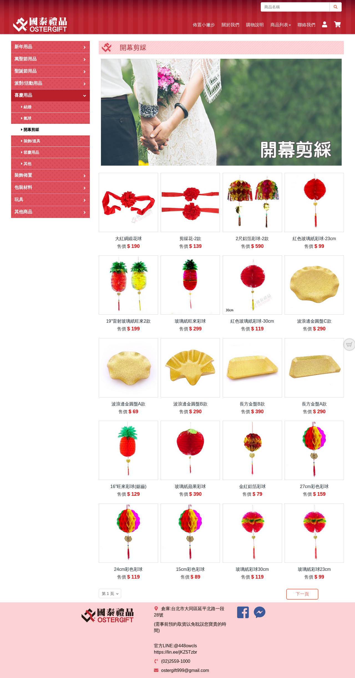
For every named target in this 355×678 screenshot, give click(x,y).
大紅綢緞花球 (128, 238)
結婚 (26, 107)
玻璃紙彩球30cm (252, 569)
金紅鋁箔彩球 (252, 486)
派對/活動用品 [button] (50, 83)
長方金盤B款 (252, 404)
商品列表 (280, 24)
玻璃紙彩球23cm (314, 569)
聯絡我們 (306, 24)
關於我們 (230, 24)
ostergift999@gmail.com (185, 670)
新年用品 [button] (50, 47)
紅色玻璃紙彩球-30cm (252, 321)
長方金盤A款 (314, 404)
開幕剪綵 (30, 129)
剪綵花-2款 (190, 238)
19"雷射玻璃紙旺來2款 (128, 321)
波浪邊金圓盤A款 (128, 404)
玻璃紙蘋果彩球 (190, 486)
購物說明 (255, 24)
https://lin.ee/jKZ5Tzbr (175, 652)
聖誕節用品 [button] (50, 71)
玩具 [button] (50, 199)
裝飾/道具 (30, 141)
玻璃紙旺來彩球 (190, 321)
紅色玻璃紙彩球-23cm (314, 238)
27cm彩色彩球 (314, 486)
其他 (26, 163)
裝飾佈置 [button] (50, 175)
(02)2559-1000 (175, 661)
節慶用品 (30, 152)
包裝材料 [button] (50, 187)
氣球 (26, 118)
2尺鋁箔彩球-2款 (252, 238)
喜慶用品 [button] (50, 95)
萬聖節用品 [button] (50, 59)
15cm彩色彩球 (190, 569)
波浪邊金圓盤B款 (190, 404)
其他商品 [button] (50, 212)
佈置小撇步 (204, 24)
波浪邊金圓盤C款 (314, 321)
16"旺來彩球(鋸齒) (128, 486)
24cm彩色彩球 (128, 569)
